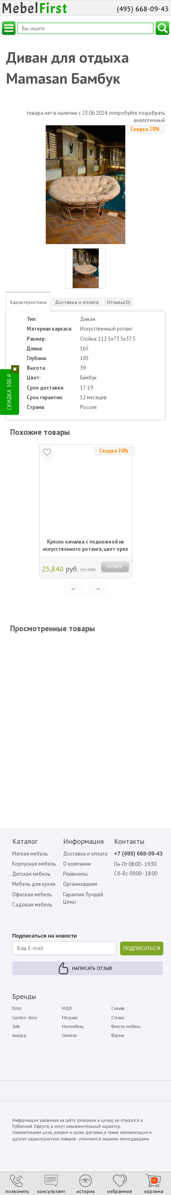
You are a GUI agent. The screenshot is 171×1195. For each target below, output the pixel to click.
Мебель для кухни (33, 884)
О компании (77, 863)
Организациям (80, 884)
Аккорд (19, 1035)
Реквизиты (75, 873)
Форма (117, 1035)
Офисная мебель (32, 894)
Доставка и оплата (85, 853)
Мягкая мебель (30, 853)
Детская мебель (31, 873)
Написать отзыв (92, 968)
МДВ (67, 1008)
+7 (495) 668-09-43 (138, 853)
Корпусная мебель (34, 863)
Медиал (70, 1017)
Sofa (16, 1026)
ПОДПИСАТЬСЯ (141, 948)
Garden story (24, 1017)
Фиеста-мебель (125, 1026)
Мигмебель (73, 1026)
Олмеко (69, 1035)
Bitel (16, 1008)
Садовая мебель (32, 904)
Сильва (118, 1008)
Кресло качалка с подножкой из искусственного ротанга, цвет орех (85, 545)
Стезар (118, 1017)
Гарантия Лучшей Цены (83, 898)
